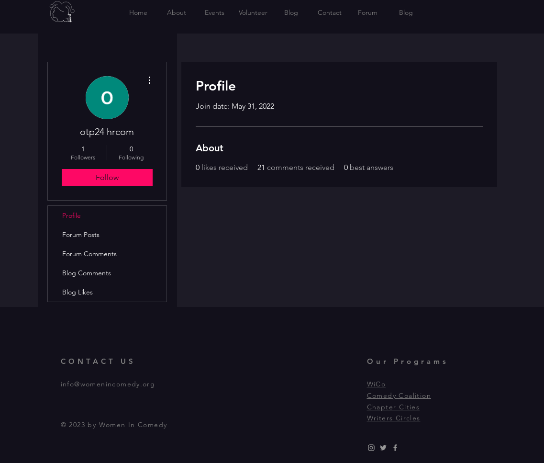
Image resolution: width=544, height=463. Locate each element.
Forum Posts (81, 234)
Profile (71, 215)
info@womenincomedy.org (108, 384)
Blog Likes (77, 292)
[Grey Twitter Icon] (383, 447)
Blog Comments (86, 273)
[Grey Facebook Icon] (395, 447)
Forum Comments (89, 253)
